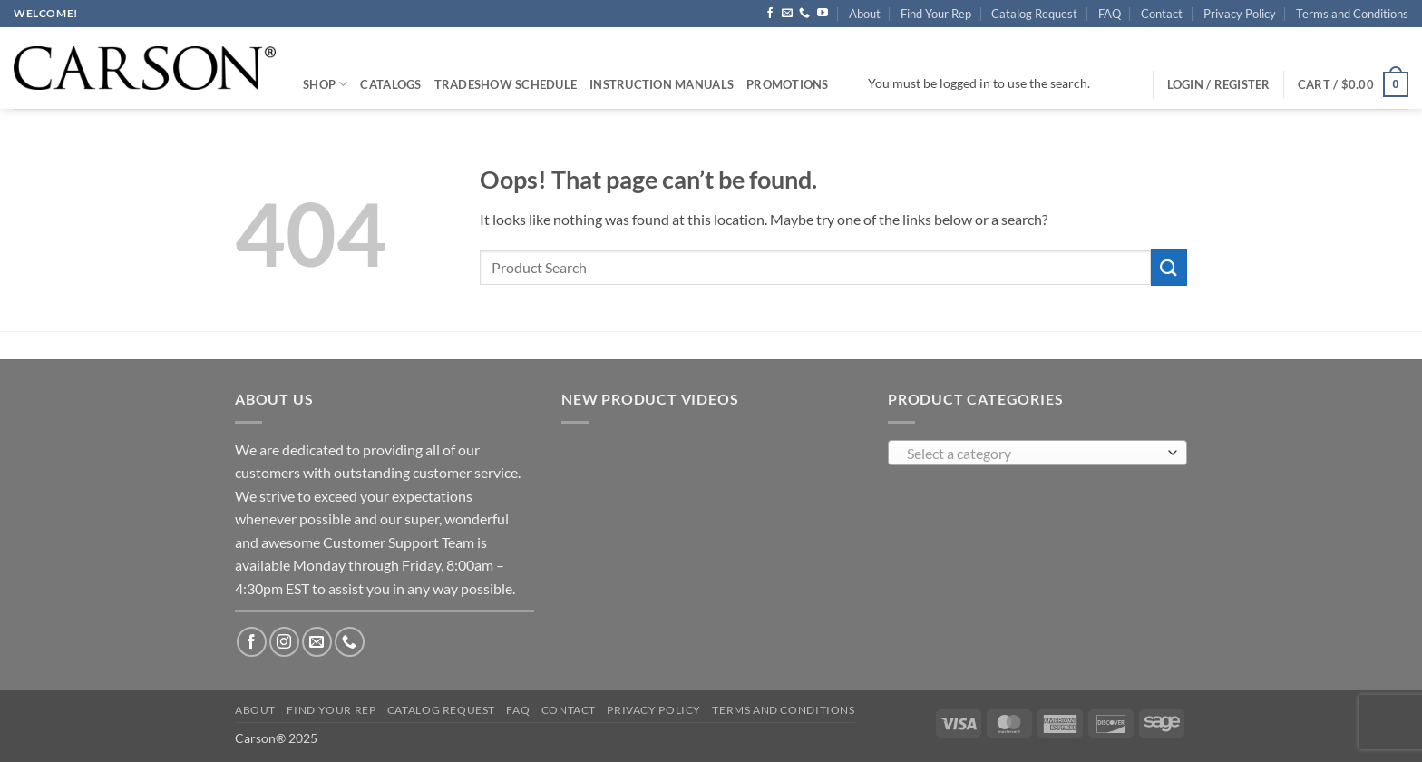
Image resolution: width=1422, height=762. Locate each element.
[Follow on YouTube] (822, 13)
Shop (325, 84)
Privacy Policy (1239, 13)
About (865, 13)
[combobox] (1037, 452)
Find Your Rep (936, 13)
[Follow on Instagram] (284, 642)
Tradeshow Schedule (506, 84)
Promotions (787, 84)
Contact (1162, 13)
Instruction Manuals (661, 84)
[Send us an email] (787, 13)
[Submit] (1169, 267)
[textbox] (1033, 453)
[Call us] (804, 13)
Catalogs (390, 84)
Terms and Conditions (1352, 13)
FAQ (1109, 13)
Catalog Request (1034, 13)
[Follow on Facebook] (770, 13)
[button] (1353, 84)
